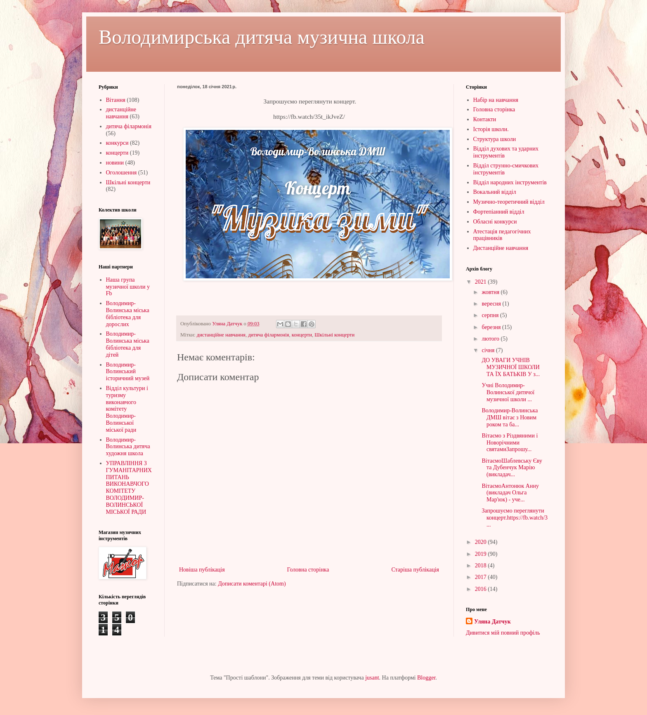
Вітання (115, 100)
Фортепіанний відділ (498, 212)
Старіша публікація (415, 570)
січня (489, 350)
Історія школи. (491, 129)
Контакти (484, 119)
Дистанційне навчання (501, 248)
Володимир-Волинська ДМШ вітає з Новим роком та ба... (509, 417)
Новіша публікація (202, 570)
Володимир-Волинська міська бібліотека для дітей (127, 344)
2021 (481, 282)
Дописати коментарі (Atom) (252, 584)
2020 (481, 542)
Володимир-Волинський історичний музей (128, 372)
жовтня (491, 292)
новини (115, 163)
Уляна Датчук (492, 622)
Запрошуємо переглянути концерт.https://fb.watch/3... (514, 518)
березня (492, 327)
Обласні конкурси (495, 222)
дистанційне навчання (221, 335)
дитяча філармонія (268, 335)
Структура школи (494, 139)
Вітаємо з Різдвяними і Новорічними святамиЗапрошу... (509, 443)
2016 (481, 589)
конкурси (117, 143)
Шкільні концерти (334, 335)
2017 (481, 577)
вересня (492, 304)
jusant (372, 678)
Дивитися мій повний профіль (503, 633)
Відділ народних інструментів (510, 182)
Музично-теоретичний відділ (509, 202)
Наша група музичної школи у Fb (128, 287)
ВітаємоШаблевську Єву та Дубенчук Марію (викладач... (511, 468)
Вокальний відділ (494, 192)
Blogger (426, 678)
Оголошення (121, 172)
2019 (481, 554)
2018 (481, 565)
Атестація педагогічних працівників (502, 235)
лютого (491, 339)
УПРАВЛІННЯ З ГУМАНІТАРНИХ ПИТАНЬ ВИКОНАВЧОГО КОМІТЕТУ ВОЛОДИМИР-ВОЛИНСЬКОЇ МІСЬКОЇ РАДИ (129, 487)
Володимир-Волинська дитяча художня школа (128, 447)
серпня (491, 315)
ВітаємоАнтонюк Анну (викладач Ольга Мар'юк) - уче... (509, 493)
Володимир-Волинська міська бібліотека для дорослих (127, 313)
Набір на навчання (496, 100)
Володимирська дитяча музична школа (262, 37)
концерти (302, 335)
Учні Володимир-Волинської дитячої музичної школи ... (507, 392)
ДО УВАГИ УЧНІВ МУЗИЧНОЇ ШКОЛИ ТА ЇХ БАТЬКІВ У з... (510, 367)
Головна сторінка (308, 570)
